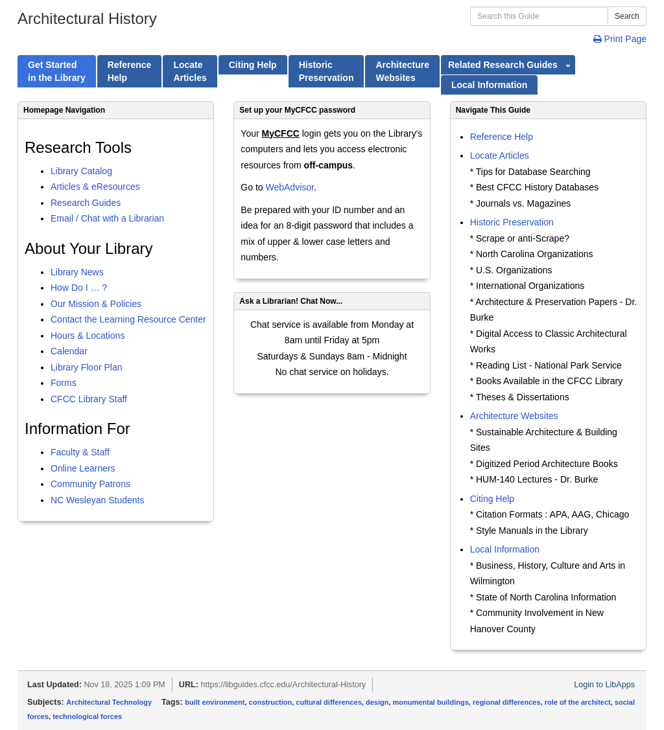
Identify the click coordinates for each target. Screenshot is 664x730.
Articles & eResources (95, 186)
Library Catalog (81, 171)
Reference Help (501, 136)
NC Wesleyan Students (97, 500)
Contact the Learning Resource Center (128, 319)
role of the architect (578, 702)
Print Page (619, 39)
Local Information (505, 549)
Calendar (69, 351)
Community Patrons (90, 484)
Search (627, 16)
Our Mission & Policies (96, 304)
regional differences (507, 702)
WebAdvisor (289, 187)
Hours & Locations (87, 335)
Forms (64, 383)
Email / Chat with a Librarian (107, 218)
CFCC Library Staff (89, 399)
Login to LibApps (604, 684)
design (377, 702)
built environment (214, 702)
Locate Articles (499, 155)
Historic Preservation (512, 222)
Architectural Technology (109, 702)
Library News (77, 272)
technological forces (87, 716)
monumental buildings (431, 702)
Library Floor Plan (87, 367)
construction (270, 702)
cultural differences (328, 702)
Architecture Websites (514, 416)
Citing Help (492, 499)
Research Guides (86, 203)
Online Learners (83, 468)
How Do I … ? (79, 287)
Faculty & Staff (80, 452)
